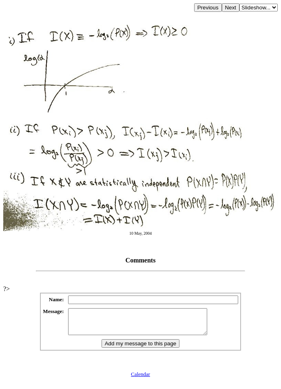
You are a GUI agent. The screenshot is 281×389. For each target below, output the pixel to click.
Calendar (140, 379)
